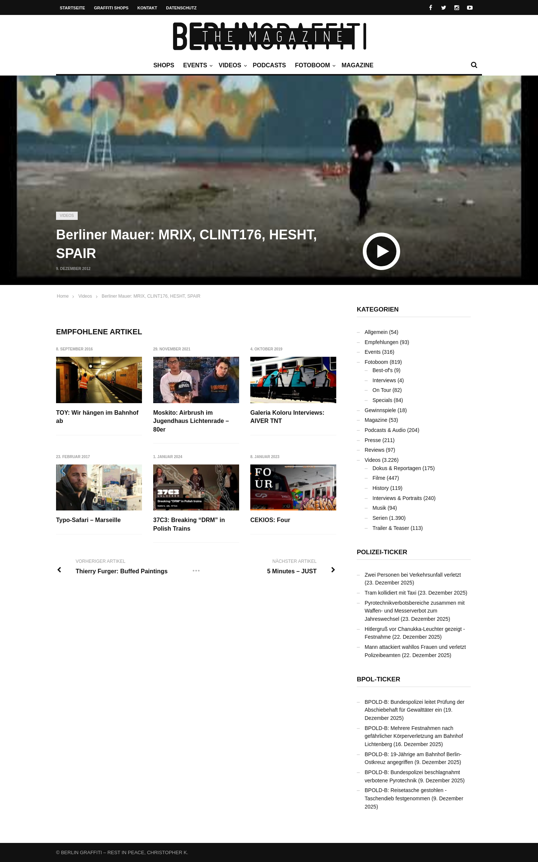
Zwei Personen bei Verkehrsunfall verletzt (413, 575)
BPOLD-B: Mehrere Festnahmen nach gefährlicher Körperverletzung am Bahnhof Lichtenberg (414, 736)
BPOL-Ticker (378, 679)
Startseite (72, 8)
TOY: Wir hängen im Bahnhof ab (97, 416)
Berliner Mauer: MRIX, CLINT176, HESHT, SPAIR (151, 296)
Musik (379, 508)
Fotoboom (314, 65)
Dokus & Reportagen (396, 468)
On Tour (381, 390)
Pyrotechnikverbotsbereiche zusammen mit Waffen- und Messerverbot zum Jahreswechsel (415, 611)
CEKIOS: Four (270, 520)
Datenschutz (181, 8)
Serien (379, 518)
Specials (382, 400)
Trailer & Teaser (390, 528)
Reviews (374, 450)
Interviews (384, 380)
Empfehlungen (381, 342)
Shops (163, 65)
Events (197, 65)
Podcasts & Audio (385, 430)
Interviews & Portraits (397, 498)
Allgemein (376, 332)
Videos (232, 65)
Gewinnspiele (380, 410)
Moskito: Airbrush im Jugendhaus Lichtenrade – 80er (191, 421)
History (380, 488)
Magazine (357, 65)
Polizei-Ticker (382, 552)
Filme (378, 478)
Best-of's (382, 370)
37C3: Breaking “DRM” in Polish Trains (189, 524)
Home (63, 296)
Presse (373, 440)
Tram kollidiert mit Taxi (390, 593)
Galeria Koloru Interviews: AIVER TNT (287, 416)
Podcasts (269, 65)
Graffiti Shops (111, 8)
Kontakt (147, 8)
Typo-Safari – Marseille (88, 520)
